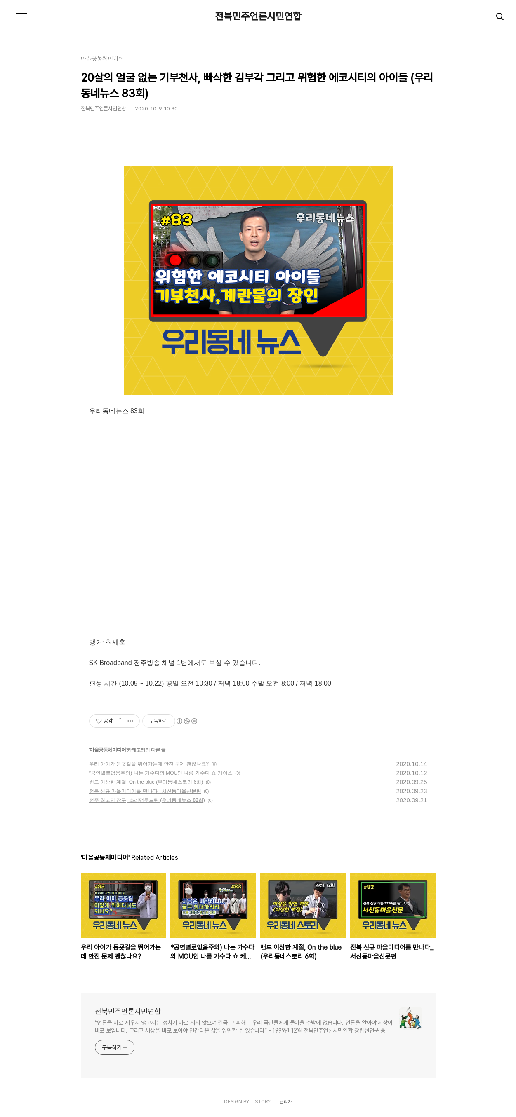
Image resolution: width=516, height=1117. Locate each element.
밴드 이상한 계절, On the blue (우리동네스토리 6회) (146, 782)
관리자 (286, 1102)
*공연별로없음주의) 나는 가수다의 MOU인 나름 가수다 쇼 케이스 (161, 773)
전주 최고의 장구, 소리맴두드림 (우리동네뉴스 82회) (147, 800)
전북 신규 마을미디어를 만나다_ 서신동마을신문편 (145, 791)
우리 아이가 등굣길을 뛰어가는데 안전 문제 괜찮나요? (149, 764)
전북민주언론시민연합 (258, 16)
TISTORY (260, 1102)
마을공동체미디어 (108, 750)
